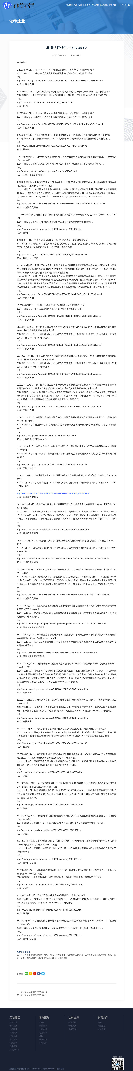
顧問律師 (43, 1026)
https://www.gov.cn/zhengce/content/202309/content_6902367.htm (49, 229)
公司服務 (13, 1036)
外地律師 (43, 1039)
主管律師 (43, 1029)
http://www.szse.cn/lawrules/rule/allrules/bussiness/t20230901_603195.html (54, 493)
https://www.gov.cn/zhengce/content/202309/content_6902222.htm (49, 935)
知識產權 (13, 1043)
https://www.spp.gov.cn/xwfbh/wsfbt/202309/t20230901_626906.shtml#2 (52, 254)
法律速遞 (63, 55)
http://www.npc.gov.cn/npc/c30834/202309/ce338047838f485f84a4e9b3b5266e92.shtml (59, 316)
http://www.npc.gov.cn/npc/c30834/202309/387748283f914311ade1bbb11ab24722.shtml (60, 124)
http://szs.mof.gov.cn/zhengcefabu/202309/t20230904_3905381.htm (50, 884)
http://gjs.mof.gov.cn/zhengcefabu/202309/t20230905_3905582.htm (50, 830)
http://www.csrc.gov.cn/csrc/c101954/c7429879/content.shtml (46, 435)
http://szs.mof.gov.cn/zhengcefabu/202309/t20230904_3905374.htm (50, 772)
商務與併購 (14, 1050)
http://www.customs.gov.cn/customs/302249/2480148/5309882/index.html (52, 718)
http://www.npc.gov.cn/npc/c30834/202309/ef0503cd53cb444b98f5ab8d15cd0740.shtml (59, 294)
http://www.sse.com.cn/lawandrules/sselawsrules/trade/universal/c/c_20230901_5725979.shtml (63, 558)
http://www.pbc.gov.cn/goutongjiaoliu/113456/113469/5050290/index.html (52, 464)
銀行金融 (13, 1026)
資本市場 (13, 1022)
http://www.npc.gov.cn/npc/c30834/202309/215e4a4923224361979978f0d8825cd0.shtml (60, 81)
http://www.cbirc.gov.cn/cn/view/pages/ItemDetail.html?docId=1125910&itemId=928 (57, 653)
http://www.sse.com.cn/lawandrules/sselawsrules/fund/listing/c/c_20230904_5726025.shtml (61, 204)
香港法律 (72, 1022)
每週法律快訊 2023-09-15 (36, 992)
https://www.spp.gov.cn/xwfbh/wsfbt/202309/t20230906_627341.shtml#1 (52, 146)
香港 (100, 1022)
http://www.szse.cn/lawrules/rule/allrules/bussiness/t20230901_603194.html (54, 530)
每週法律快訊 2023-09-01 (36, 995)
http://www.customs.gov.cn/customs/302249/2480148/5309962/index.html (52, 689)
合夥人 (42, 1022)
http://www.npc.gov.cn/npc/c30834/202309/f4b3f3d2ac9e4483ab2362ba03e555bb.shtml (59, 374)
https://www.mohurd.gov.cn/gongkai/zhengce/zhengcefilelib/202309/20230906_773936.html (61, 624)
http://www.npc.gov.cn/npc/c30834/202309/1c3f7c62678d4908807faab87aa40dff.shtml (59, 406)
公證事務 (13, 1029)
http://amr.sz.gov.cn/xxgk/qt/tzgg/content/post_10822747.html (47, 171)
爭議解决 (13, 1046)
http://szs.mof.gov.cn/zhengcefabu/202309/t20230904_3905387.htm (50, 805)
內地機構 (102, 1026)
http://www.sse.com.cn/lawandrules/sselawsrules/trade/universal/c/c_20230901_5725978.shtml (63, 595)
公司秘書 (43, 1043)
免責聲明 (60, 1069)
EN (129, 5)
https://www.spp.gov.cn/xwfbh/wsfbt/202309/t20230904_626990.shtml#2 (52, 743)
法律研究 (72, 1029)
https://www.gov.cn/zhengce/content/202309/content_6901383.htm (49, 910)
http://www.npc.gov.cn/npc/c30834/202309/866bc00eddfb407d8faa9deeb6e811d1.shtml (59, 345)
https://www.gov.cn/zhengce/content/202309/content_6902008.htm (49, 859)
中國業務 (13, 1033)
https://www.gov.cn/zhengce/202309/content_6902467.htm (45, 102)
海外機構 (102, 1029)
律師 (41, 1036)
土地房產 (13, 1039)
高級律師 (43, 1033)
